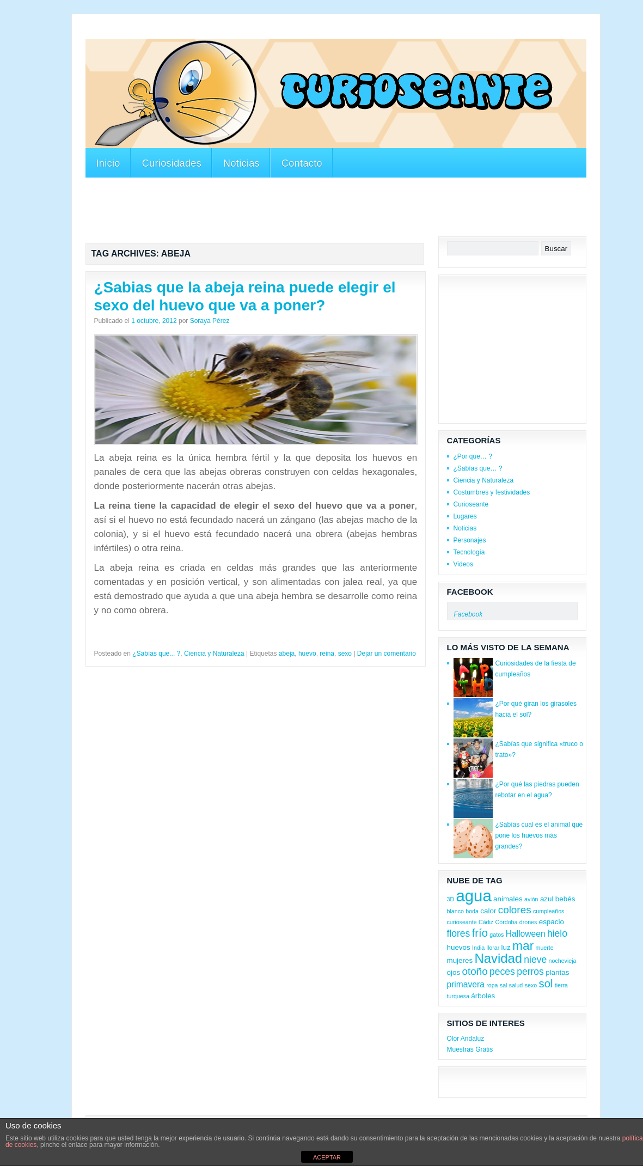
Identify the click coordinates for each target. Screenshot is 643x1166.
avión (531, 899)
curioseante (462, 922)
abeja (287, 653)
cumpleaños (548, 911)
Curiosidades (171, 163)
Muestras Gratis (470, 1049)
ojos (454, 972)
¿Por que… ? (473, 456)
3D (451, 899)
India (478, 947)
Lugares (465, 516)
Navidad (498, 958)
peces (502, 971)
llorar (493, 947)
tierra (561, 985)
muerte (545, 947)
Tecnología (469, 552)
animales (508, 899)
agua (473, 896)
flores (458, 933)
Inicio (108, 163)
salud (516, 985)
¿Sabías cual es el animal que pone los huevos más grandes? (539, 835)
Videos (463, 564)
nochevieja (563, 960)
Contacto (301, 163)
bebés (565, 899)
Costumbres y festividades (492, 492)
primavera (466, 984)
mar (523, 945)
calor (488, 911)
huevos (458, 947)
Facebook (470, 591)
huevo (307, 653)
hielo (557, 933)
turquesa (458, 996)
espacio (551, 922)
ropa (492, 985)
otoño (474, 971)
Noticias (241, 163)
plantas (557, 972)
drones (528, 922)
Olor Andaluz (466, 1038)
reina (327, 653)
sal (503, 985)
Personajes (470, 540)
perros (530, 971)
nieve (535, 959)
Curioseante (471, 504)
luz (506, 947)
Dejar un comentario (386, 653)
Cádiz (486, 922)
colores (514, 909)
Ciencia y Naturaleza (214, 653)
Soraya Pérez (210, 321)
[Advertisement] (283, 32)
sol (546, 984)
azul (547, 899)
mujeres (460, 960)
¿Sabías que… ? (478, 468)
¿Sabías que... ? (156, 653)
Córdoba (506, 922)
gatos (496, 934)
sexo (345, 653)
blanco (455, 911)
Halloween (526, 933)
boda (472, 911)
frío (480, 933)
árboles (483, 996)
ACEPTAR (327, 1157)
